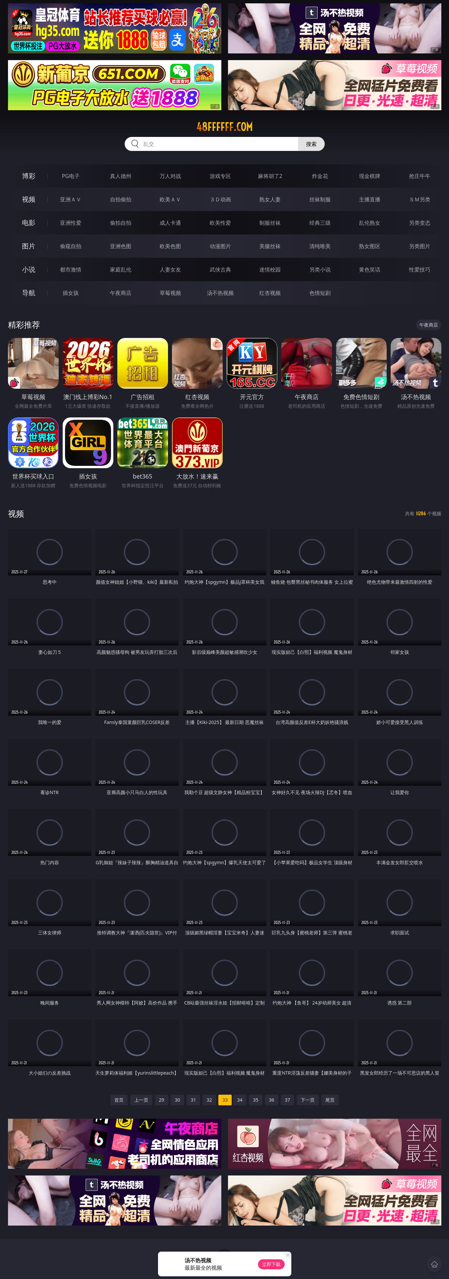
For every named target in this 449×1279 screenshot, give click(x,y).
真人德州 (120, 176)
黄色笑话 (369, 269)
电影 (28, 222)
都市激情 (70, 269)
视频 (28, 199)
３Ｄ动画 (220, 199)
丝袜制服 (320, 199)
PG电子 (71, 176)
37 (287, 1100)
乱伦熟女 (369, 222)
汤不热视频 (220, 293)
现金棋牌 (369, 176)
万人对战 (170, 176)
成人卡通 (170, 222)
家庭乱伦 (120, 269)
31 (193, 1100)
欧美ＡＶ (170, 199)
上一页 (141, 1100)
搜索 (311, 144)
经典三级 (320, 222)
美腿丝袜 (270, 246)
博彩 (28, 175)
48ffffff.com (224, 127)
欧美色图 (170, 246)
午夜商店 (120, 293)
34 (239, 1100)
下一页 (308, 1100)
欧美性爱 (220, 222)
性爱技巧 (419, 269)
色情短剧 (320, 293)
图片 (28, 245)
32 (209, 1100)
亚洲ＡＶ (70, 199)
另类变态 (419, 222)
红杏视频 (270, 293)
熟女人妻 (270, 199)
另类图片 (419, 246)
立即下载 (271, 1264)
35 (255, 1100)
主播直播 (369, 199)
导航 (28, 292)
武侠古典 (220, 269)
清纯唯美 (320, 246)
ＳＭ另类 (419, 199)
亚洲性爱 (70, 222)
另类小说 (320, 269)
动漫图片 (220, 246)
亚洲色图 (120, 246)
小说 (28, 269)
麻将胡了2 (270, 176)
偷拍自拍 (120, 222)
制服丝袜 (270, 222)
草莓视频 (170, 293)
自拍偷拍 (120, 199)
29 (161, 1100)
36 (271, 1100)
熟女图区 (369, 246)
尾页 (330, 1100)
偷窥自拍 (70, 246)
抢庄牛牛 (419, 176)
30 (177, 1100)
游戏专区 (220, 176)
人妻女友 (170, 269)
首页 (119, 1100)
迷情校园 (270, 269)
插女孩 (71, 293)
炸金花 (320, 176)
